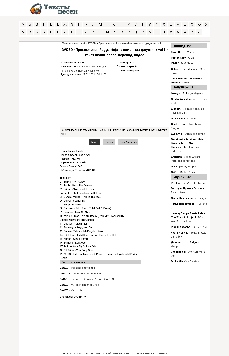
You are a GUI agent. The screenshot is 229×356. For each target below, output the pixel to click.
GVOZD (92, 43)
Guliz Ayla (177, 133)
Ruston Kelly (178, 57)
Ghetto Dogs (178, 124)
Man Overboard (193, 261)
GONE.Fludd (178, 118)
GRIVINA (176, 108)
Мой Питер (187, 63)
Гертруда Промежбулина (186, 188)
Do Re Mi (176, 261)
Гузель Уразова (180, 226)
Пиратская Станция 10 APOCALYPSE (93, 279)
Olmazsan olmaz (195, 133)
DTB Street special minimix (87, 273)
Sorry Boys (177, 52)
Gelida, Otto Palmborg (184, 69)
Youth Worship (179, 232)
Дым (192, 172)
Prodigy (175, 183)
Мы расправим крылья (85, 284)
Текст (94, 142)
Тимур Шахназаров (183, 203)
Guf (173, 166)
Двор (174, 246)
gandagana (196, 93)
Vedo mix (76, 290)
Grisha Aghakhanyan (183, 99)
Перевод (109, 142)
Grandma (176, 156)
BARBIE (191, 118)
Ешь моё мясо (180, 192)
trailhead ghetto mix (83, 267)
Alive (191, 57)
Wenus (190, 52)
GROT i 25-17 (178, 172)
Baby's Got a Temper (195, 183)
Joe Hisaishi (178, 251)
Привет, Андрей (187, 166)
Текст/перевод (128, 142)
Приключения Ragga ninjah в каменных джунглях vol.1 (130, 43)
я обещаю (201, 198)
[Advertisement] (114, 102)
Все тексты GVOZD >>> (73, 296)
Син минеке (199, 226)
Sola (186, 82)
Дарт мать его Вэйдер (185, 242)
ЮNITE (175, 63)
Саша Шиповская (182, 198)
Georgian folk (179, 93)
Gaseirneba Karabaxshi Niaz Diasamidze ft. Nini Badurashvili (188, 143)
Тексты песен (70, 43)
